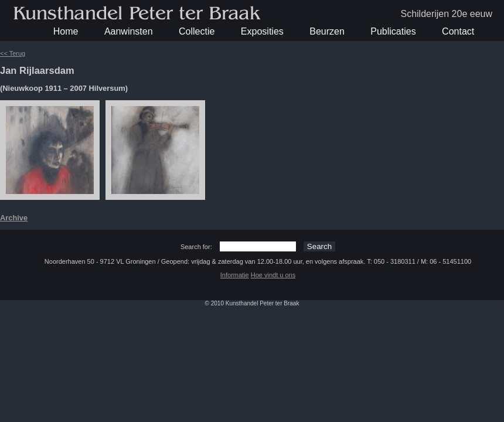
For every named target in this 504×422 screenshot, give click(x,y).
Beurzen (327, 31)
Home (66, 31)
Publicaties (393, 31)
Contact (458, 31)
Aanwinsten (128, 31)
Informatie (234, 274)
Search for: (196, 246)
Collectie (196, 31)
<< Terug (12, 53)
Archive (14, 217)
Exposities (262, 31)
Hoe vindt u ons (273, 274)
